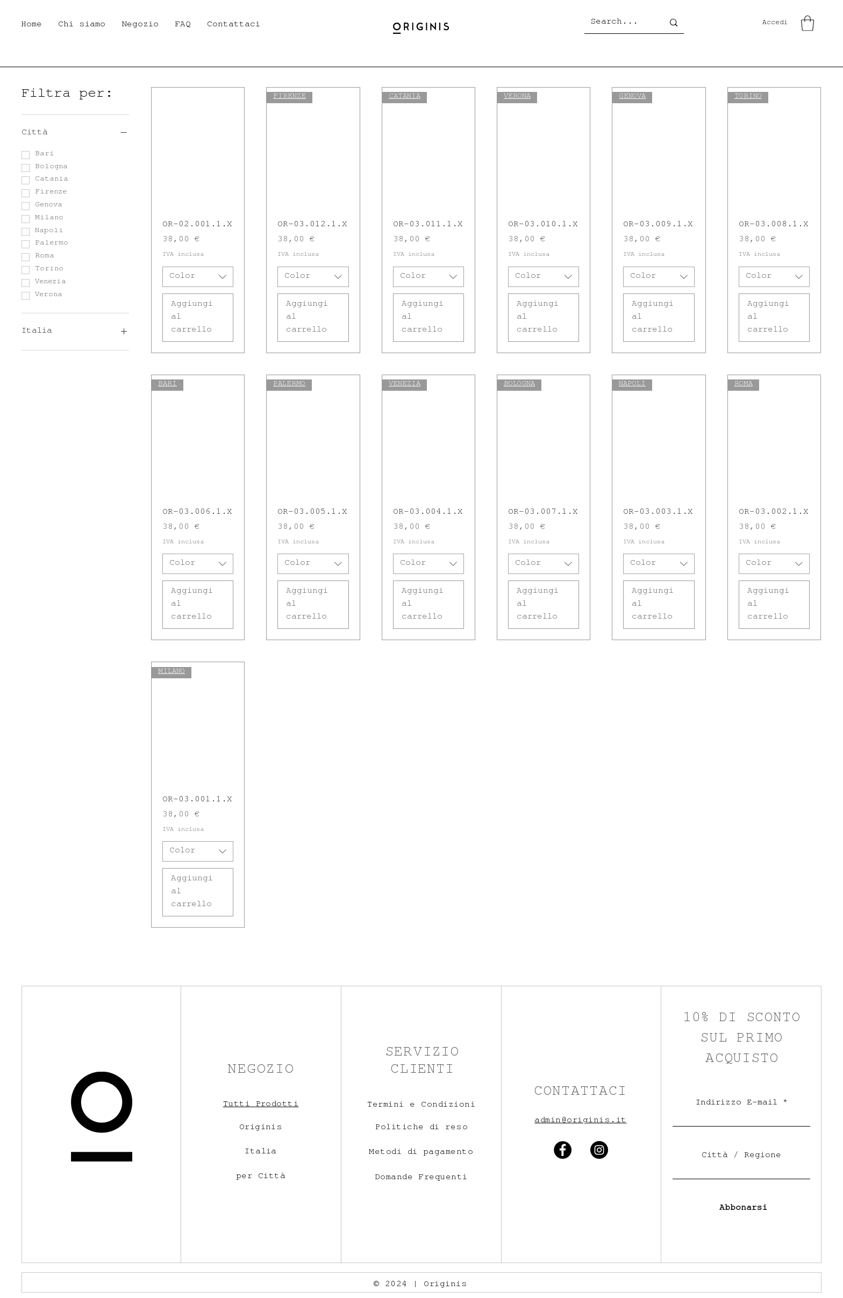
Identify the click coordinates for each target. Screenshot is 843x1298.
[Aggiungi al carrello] (197, 317)
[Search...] (619, 22)
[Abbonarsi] (741, 1209)
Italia (261, 1152)
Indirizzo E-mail (736, 1103)
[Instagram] (599, 1150)
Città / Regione (741, 1156)
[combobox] (197, 277)
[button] (140, 25)
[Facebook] (562, 1150)
